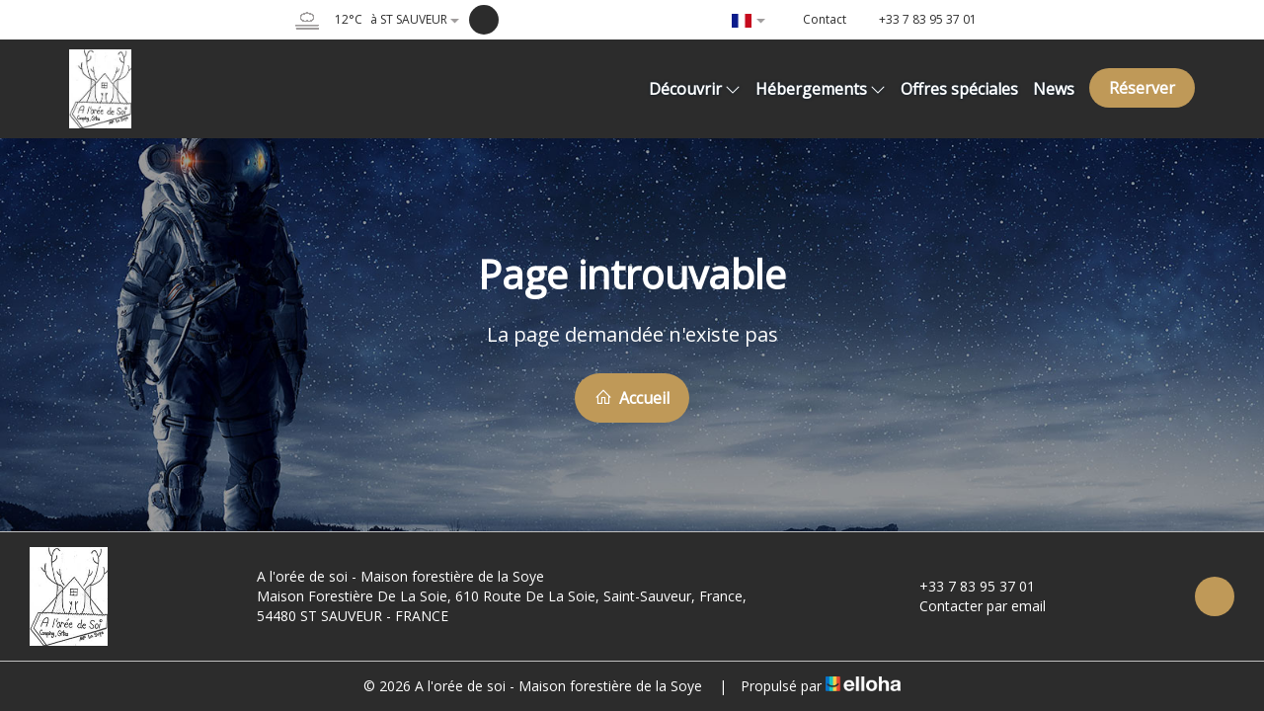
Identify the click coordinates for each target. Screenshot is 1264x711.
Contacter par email (971, 605)
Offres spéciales (959, 89)
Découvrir (695, 89)
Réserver (1142, 88)
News (1053, 89)
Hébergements (820, 89)
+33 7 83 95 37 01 (966, 586)
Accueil (632, 398)
